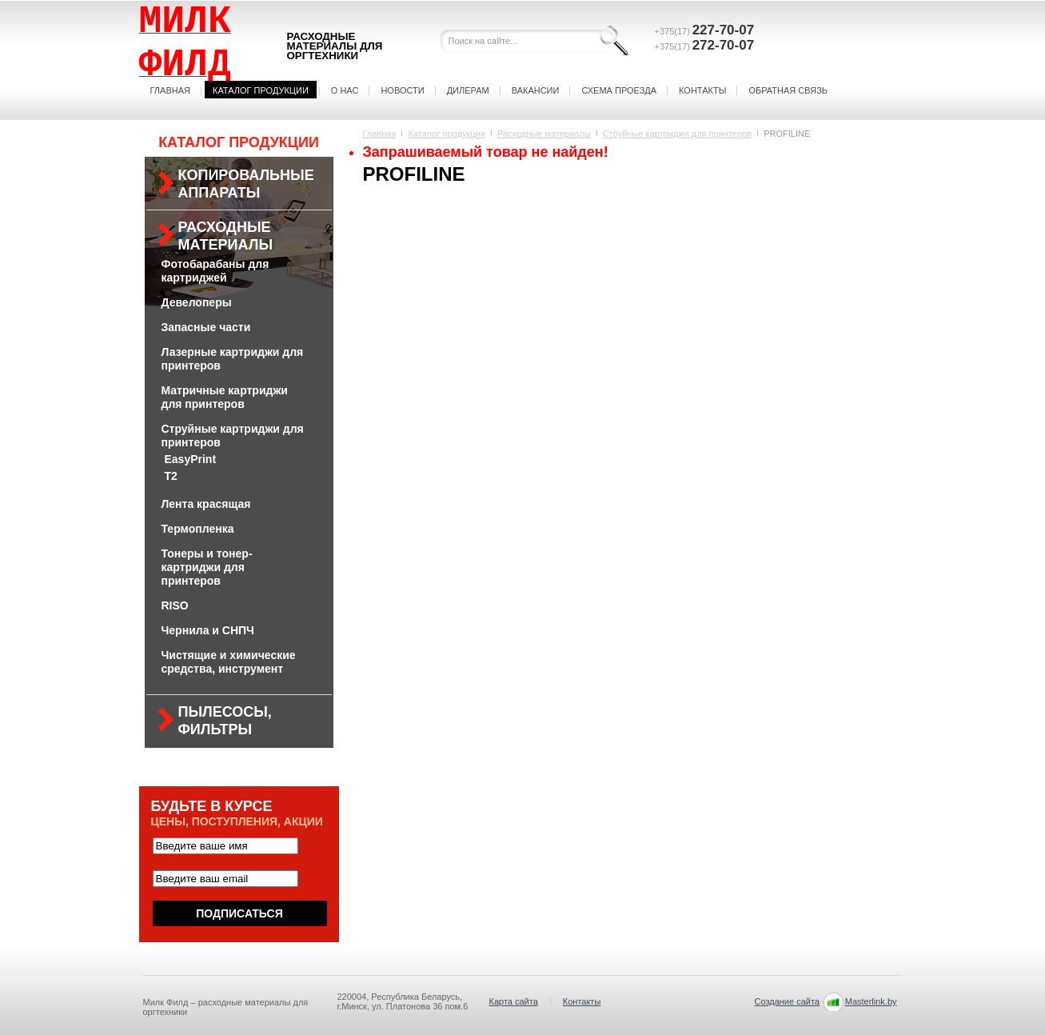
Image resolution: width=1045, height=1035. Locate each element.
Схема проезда (618, 90)
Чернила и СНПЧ (208, 630)
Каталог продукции (261, 90)
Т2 (171, 476)
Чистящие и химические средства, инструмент (229, 662)
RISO (175, 605)
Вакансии (536, 90)
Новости (402, 90)
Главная (170, 90)
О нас (345, 90)
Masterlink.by (871, 1001)
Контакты (702, 90)
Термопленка (198, 528)
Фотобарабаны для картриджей (215, 271)
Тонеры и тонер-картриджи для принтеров (207, 567)
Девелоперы (197, 302)
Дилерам (468, 90)
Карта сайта (513, 1001)
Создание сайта (787, 1001)
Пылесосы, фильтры (225, 720)
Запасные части (206, 327)
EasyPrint (191, 459)
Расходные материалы (225, 236)
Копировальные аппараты (246, 184)
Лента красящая (206, 504)
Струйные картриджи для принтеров (677, 133)
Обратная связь (788, 90)
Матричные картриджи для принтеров (225, 397)
